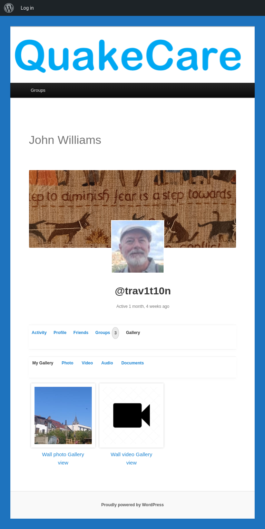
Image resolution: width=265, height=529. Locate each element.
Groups (38, 90)
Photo (67, 363)
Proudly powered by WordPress (132, 504)
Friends (80, 332)
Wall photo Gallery (63, 454)
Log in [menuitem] (27, 8)
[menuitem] (9, 8)
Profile (59, 332)
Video (87, 363)
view (63, 463)
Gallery (133, 332)
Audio (107, 363)
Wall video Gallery (131, 454)
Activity (39, 332)
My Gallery (42, 363)
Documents (132, 363)
